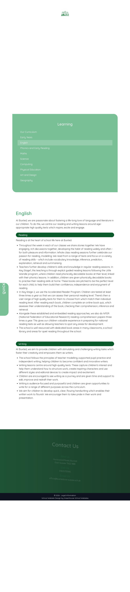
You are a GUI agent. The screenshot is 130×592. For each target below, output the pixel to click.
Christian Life (76, 35)
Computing (26, 164)
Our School (16, 35)
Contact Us (121, 35)
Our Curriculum (28, 131)
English (24, 142)
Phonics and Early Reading (35, 148)
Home (4, 35)
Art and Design (28, 174)
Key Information (55, 35)
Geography (26, 180)
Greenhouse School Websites (76, 498)
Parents (38, 35)
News (28, 35)
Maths (23, 153)
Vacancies (106, 35)
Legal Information (68, 495)
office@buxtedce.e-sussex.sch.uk (65, 476)
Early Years (26, 137)
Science (24, 158)
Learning (92, 35)
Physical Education (30, 169)
